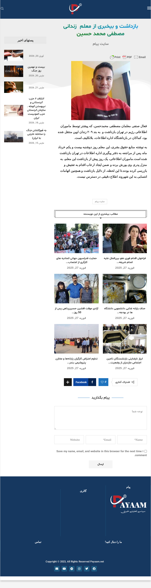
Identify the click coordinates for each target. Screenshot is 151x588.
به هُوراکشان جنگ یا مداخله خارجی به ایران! (36, 134)
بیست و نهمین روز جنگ (36, 69)
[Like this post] (102, 382)
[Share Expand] (68, 382)
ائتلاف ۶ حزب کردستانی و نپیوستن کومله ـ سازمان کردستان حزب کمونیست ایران (36, 108)
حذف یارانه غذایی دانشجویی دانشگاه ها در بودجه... (124, 310)
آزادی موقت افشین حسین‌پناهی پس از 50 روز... (76, 310)
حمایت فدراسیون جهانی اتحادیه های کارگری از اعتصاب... (76, 260)
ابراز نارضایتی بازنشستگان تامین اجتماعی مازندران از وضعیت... (125, 361)
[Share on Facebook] (84, 382)
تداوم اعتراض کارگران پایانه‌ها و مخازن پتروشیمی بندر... (76, 361)
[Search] (2, 9)
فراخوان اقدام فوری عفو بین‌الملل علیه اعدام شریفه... (125, 260)
